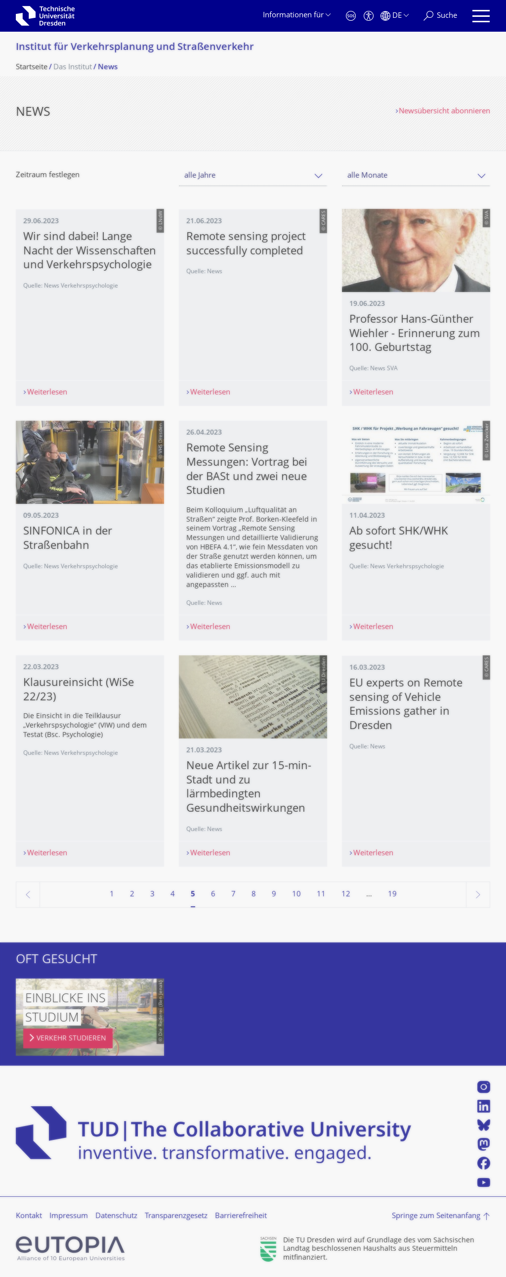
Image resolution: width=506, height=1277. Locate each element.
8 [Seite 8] (254, 894)
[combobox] (253, 176)
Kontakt (29, 1216)
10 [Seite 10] (296, 894)
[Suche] (440, 16)
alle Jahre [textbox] (199, 176)
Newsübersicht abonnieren (444, 111)
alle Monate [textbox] (367, 176)
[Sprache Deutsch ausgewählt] (394, 16)
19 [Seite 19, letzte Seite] (392, 894)
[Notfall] (350, 16)
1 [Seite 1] (112, 894)
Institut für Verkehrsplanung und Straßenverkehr (135, 47)
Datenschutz (116, 1216)
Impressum (68, 1216)
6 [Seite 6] (213, 894)
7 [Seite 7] (233, 894)
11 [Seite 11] (321, 894)
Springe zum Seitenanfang (436, 1216)
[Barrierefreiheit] (368, 16)
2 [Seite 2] (132, 894)
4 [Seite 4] (172, 894)
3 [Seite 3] (152, 894)
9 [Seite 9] (274, 894)
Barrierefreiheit (241, 1216)
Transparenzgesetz (176, 1216)
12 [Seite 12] (345, 894)
